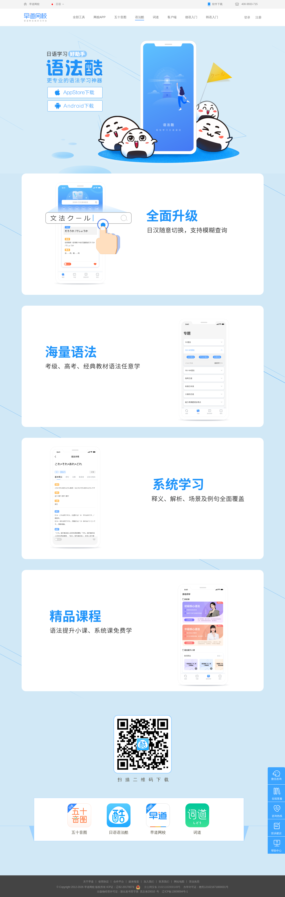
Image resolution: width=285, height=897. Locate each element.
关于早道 (88, 881)
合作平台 (118, 881)
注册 (258, 17)
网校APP (100, 17)
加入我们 (149, 881)
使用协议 (103, 881)
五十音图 (120, 17)
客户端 (172, 17)
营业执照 (194, 881)
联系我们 (164, 881)
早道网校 (34, 4)
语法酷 (139, 17)
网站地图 (179, 881)
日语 (58, 4)
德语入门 (191, 17)
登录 (247, 17)
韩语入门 (212, 17)
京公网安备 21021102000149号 (160, 887)
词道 (156, 17)
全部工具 (79, 17)
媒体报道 (134, 881)
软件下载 (217, 4)
